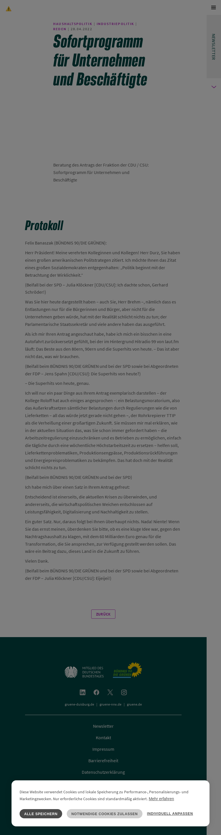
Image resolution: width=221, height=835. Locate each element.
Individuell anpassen (170, 814)
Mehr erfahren (161, 798)
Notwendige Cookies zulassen (104, 814)
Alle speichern (41, 814)
